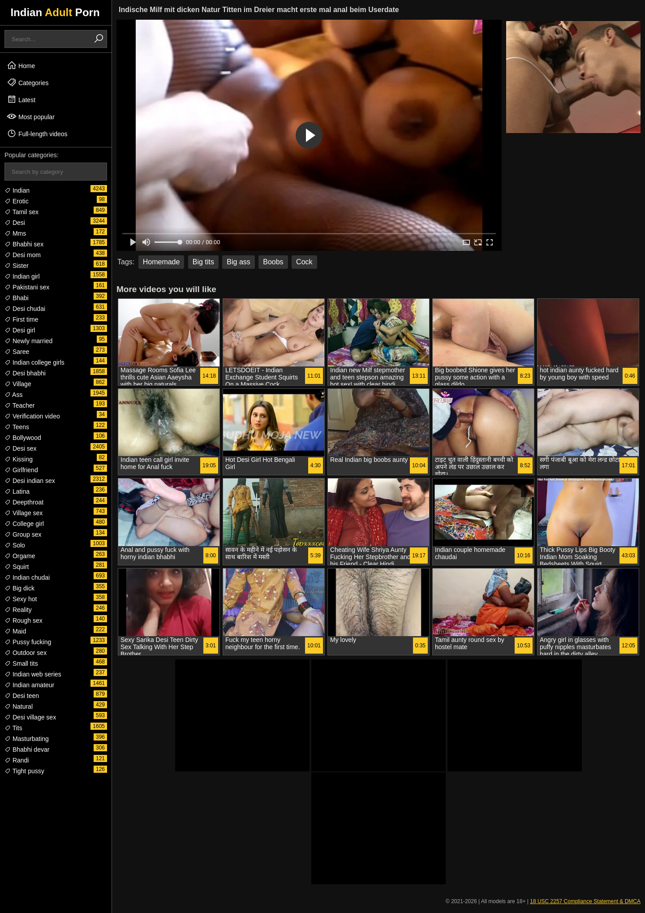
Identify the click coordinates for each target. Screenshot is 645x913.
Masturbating (26, 738)
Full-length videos (37, 133)
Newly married (28, 341)
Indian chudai (27, 577)
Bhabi (16, 297)
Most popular (31, 116)
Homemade (161, 262)
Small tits (21, 663)
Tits (13, 728)
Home (21, 65)
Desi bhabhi (25, 373)
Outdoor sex (25, 652)
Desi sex (20, 448)
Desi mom (22, 254)
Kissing (18, 459)
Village (17, 384)
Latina (17, 491)
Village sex (23, 513)
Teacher (19, 405)
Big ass (238, 262)
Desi (14, 222)
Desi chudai (24, 308)
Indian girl (22, 276)
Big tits (203, 262)
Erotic (16, 201)
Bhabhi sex (23, 244)
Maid (15, 631)
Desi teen (21, 695)
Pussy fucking (27, 642)
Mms (15, 233)
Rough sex (23, 620)
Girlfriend (21, 470)
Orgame (19, 556)
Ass (13, 394)
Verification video (32, 416)
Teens (16, 427)
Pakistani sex (26, 287)
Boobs (273, 262)
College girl (24, 523)
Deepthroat (23, 502)
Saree (16, 351)
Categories (28, 82)
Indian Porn (54, 12)
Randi (16, 760)
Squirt (16, 566)
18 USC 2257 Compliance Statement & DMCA (585, 901)
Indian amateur (29, 685)
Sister (16, 265)
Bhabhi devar (26, 749)
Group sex (22, 534)
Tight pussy (24, 771)
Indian (17, 190)
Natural (18, 706)
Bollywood (22, 437)
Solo (14, 545)
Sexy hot (20, 599)
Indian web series (32, 674)
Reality (18, 609)
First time (21, 319)
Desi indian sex (29, 480)
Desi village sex (30, 717)
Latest (21, 99)
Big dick (19, 588)
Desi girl (19, 330)
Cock (304, 262)
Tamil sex (21, 211)
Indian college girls (34, 362)
